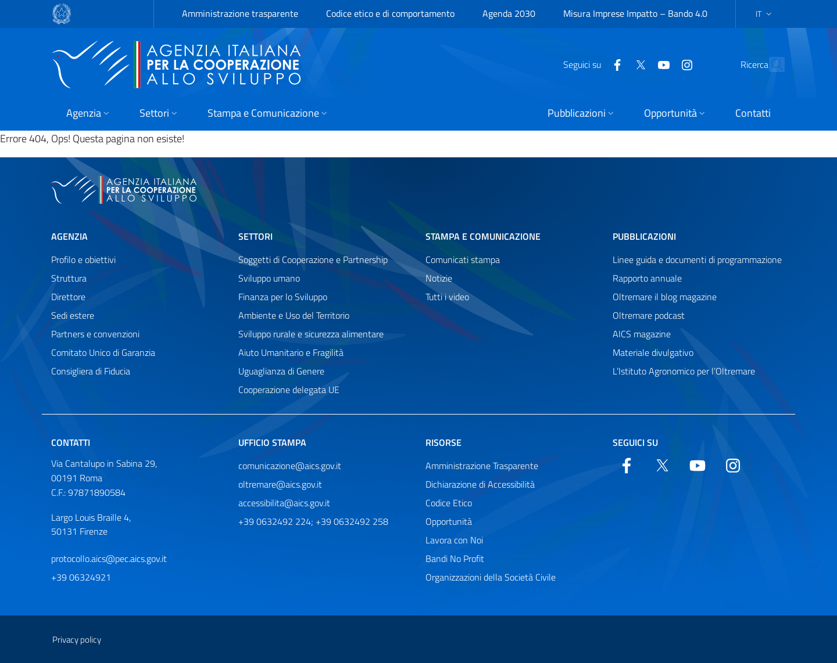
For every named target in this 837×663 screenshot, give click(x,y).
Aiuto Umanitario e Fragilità (291, 352)
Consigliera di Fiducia (90, 371)
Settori (255, 236)
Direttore (68, 297)
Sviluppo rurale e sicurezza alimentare (311, 334)
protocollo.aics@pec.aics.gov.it (109, 558)
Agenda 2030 (508, 13)
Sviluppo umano (269, 278)
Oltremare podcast (649, 315)
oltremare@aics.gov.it (280, 484)
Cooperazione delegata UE (288, 390)
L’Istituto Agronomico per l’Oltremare (684, 371)
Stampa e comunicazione (483, 236)
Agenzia (69, 236)
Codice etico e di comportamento (390, 13)
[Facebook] (591, 64)
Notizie (438, 278)
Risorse (443, 442)
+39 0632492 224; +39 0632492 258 (313, 521)
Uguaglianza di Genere (281, 371)
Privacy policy (76, 639)
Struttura (69, 278)
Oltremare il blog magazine (665, 297)
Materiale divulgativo (653, 352)
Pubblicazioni (644, 236)
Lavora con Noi (454, 540)
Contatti (70, 442)
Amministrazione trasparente (240, 13)
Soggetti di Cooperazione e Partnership (313, 259)
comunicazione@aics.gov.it (289, 466)
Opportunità (448, 521)
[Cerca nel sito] (771, 64)
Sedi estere (72, 315)
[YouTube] (638, 64)
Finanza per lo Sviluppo (282, 297)
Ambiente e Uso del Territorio (293, 315)
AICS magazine (642, 334)
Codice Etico (448, 503)
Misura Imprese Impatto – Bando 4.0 (635, 13)
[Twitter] (615, 64)
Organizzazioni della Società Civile (490, 577)
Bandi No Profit (454, 558)
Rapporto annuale (647, 278)
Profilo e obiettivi (83, 259)
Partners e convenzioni (95, 334)
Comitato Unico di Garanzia (103, 352)
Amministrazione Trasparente (481, 466)
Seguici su (635, 442)
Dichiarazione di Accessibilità (480, 484)
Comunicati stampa (462, 259)
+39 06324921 (81, 577)
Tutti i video (447, 297)
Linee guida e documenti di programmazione (697, 259)
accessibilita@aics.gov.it (284, 503)
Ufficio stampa (272, 442)
